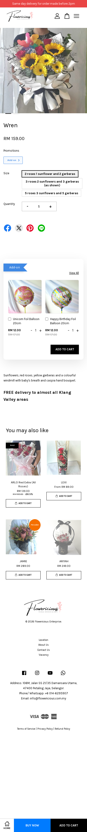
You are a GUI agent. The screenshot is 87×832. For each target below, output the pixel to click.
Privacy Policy (45, 728)
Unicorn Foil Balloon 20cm (23, 321)
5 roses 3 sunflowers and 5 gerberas (51, 193)
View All (74, 273)
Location (43, 640)
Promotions (11, 150)
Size (6, 173)
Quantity (9, 204)
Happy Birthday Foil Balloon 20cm (60, 321)
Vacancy (43, 654)
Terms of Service (26, 728)
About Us (43, 644)
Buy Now (32, 825)
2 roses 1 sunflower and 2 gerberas (50, 174)
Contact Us (43, 650)
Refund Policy (62, 728)
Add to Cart (64, 349)
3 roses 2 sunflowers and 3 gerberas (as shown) (52, 183)
